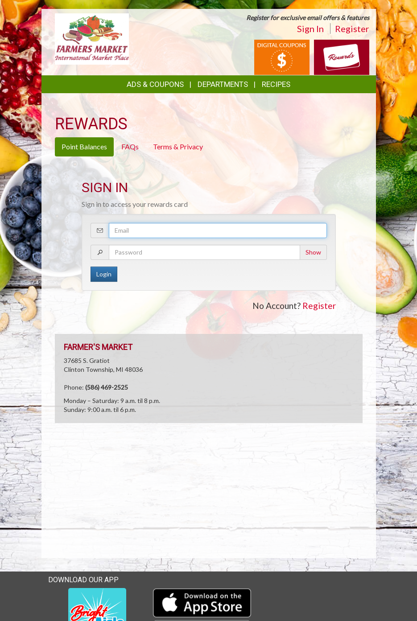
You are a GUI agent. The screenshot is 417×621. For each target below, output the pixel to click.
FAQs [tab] (130, 146)
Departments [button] (223, 84)
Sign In (310, 28)
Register (352, 28)
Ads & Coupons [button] (155, 84)
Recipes (276, 84)
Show (313, 252)
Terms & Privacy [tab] (178, 146)
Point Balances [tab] (84, 146)
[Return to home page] (92, 38)
